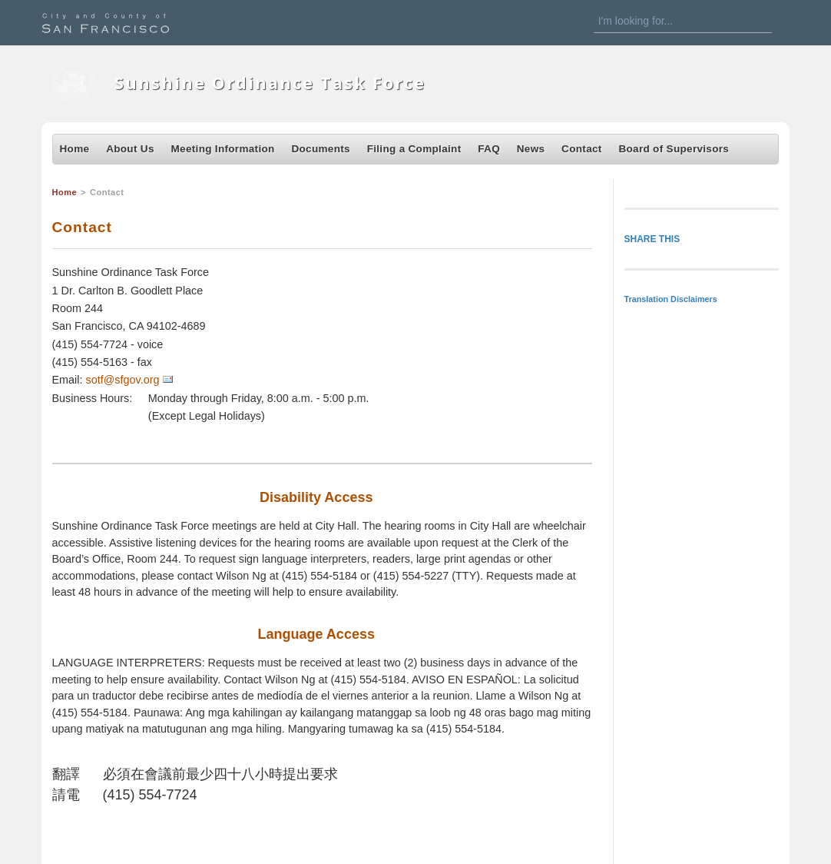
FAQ (489, 149)
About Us (130, 149)
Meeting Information (223, 149)
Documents (320, 149)
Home (75, 149)
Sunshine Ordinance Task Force (269, 82)
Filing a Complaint (414, 149)
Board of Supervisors (673, 149)
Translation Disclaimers (670, 299)
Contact (581, 149)
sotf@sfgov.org (123, 380)
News (531, 149)
